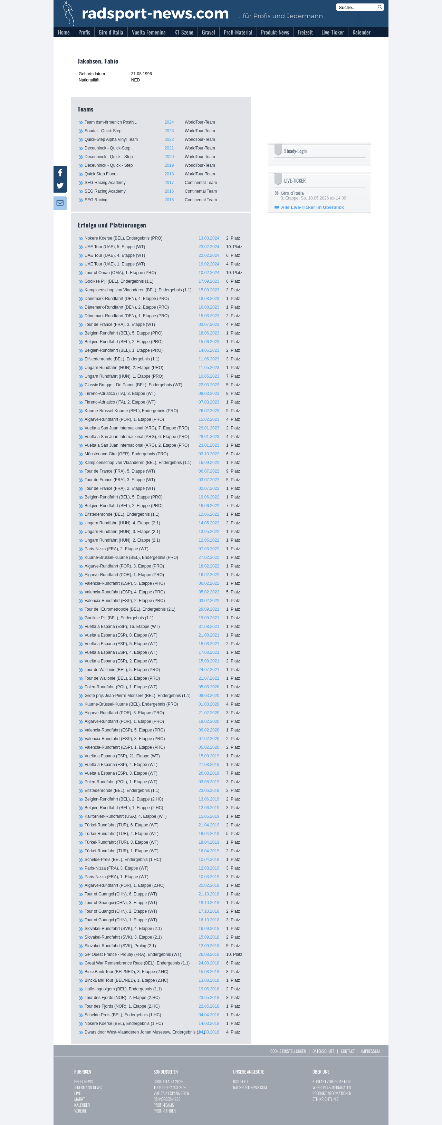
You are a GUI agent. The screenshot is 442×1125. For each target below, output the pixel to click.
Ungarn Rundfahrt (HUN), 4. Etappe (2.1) (164, 523)
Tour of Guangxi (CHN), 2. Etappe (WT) (164, 911)
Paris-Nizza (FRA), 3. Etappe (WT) (164, 868)
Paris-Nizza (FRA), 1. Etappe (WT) (164, 876)
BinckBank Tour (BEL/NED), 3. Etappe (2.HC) (164, 971)
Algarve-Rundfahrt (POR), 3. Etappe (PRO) (164, 566)
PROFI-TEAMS (164, 1105)
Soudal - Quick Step (164, 130)
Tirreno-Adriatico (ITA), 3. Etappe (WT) (164, 393)
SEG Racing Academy (164, 182)
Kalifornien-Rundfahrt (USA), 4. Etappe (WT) (164, 816)
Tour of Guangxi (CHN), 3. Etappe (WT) (164, 902)
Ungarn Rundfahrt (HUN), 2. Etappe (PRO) (164, 367)
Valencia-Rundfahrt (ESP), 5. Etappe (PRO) (164, 583)
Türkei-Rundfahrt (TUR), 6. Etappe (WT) (164, 825)
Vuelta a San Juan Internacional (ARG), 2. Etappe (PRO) (164, 445)
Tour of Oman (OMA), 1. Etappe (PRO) (164, 272)
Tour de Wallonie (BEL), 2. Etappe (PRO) (164, 678)
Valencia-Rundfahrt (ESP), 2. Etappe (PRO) (164, 600)
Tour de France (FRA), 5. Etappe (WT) (164, 471)
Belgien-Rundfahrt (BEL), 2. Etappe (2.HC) (164, 799)
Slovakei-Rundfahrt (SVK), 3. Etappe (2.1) (164, 937)
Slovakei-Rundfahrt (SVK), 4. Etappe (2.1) (164, 928)
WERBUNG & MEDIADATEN (332, 1087)
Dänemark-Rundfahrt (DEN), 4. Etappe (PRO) (164, 298)
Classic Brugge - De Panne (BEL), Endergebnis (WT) (164, 384)
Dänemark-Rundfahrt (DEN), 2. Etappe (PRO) (164, 307)
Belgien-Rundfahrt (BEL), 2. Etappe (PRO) (164, 341)
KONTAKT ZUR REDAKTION (331, 1081)
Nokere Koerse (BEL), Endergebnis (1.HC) (164, 1023)
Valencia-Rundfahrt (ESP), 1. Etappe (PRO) (164, 747)
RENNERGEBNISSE (167, 1099)
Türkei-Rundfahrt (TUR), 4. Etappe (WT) (164, 833)
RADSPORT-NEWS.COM (250, 1087)
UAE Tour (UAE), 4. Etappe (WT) (164, 255)
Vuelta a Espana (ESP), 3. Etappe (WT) (164, 773)
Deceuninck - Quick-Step (164, 148)
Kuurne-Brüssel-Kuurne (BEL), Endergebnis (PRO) (164, 410)
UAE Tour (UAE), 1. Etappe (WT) (164, 264)
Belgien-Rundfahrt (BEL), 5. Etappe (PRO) (164, 333)
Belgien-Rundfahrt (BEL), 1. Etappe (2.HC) (164, 807)
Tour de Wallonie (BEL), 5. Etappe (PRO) (164, 669)
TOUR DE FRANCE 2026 (171, 1087)
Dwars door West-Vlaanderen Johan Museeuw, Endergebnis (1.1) (164, 1032)
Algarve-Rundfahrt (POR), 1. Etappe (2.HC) (164, 885)
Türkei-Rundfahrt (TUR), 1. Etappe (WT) (164, 850)
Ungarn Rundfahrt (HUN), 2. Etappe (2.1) (164, 540)
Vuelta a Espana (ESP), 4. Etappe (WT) (164, 652)
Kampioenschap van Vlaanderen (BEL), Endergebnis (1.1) (164, 290)
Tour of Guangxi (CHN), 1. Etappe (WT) (164, 920)
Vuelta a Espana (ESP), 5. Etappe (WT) (164, 643)
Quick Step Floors (164, 174)
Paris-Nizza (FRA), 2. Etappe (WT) (164, 548)
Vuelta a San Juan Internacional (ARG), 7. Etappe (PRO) (164, 428)
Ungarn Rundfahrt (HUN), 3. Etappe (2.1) (164, 531)
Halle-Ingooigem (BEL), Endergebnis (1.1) (164, 989)
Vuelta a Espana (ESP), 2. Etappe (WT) (164, 661)
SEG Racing (164, 199)
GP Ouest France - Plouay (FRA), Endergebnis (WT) (164, 954)
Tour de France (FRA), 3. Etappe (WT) (164, 324)
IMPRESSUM (370, 1051)
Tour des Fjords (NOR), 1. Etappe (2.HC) (164, 1006)
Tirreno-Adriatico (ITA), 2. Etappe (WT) (164, 402)
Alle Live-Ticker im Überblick (312, 207)
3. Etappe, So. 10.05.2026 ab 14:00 (313, 196)
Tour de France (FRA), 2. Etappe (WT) (164, 488)
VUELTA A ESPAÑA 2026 (171, 1093)
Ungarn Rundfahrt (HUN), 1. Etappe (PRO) (164, 376)
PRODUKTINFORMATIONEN (332, 1093)
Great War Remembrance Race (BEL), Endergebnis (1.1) (164, 963)
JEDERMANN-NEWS (88, 1087)
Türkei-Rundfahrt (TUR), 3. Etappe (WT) (164, 842)
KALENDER (82, 1105)
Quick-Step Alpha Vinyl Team (164, 139)
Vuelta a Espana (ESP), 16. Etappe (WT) (164, 626)
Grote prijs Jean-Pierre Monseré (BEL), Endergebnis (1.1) (164, 695)
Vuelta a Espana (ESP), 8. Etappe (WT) (164, 635)
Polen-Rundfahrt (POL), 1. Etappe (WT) (164, 687)
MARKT (79, 1099)
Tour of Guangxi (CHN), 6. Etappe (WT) (164, 894)
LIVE (77, 1093)
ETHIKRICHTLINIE (325, 1099)
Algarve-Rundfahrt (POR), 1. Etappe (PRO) (164, 419)
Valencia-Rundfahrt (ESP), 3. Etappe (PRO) (164, 738)
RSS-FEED (240, 1081)
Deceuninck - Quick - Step (164, 156)
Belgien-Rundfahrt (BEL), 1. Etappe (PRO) (164, 350)
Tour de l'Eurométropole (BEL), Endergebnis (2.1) (164, 609)
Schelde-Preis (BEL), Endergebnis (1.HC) (164, 859)
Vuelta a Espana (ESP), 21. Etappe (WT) (164, 756)
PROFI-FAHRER (165, 1111)
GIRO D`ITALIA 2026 (168, 1081)
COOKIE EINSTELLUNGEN (288, 1051)
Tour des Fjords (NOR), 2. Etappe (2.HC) (164, 997)
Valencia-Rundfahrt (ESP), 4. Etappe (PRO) (164, 592)
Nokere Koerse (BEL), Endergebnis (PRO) (164, 238)
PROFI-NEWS (83, 1081)
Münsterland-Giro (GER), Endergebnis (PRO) (164, 454)
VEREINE (80, 1111)
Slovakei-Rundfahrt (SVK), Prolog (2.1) (164, 945)
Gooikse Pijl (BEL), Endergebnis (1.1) (164, 281)
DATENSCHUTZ (323, 1051)
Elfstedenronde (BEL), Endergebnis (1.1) (164, 359)
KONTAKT (348, 1051)
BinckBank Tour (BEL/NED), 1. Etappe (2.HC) (164, 980)
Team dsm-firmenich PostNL (164, 122)
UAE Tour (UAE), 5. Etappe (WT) (164, 246)
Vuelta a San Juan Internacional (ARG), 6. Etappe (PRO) (164, 436)
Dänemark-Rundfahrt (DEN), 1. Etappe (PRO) (164, 315)
